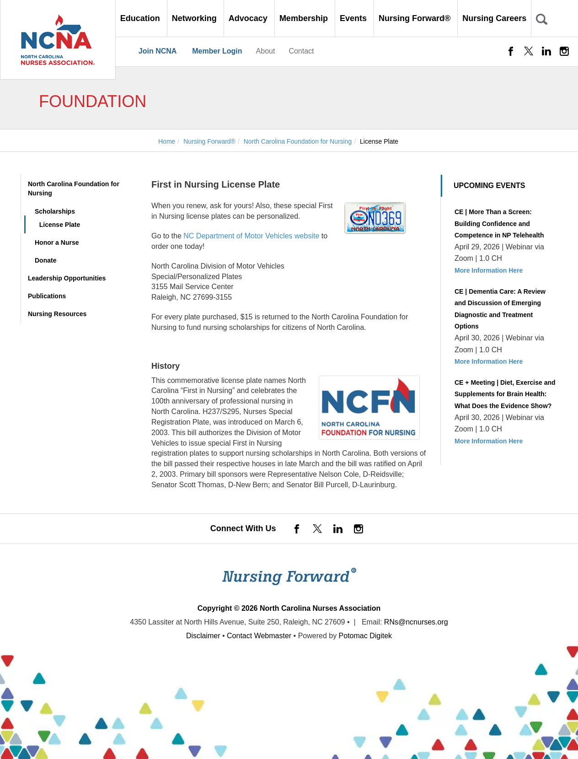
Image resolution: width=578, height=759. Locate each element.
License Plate (59, 224)
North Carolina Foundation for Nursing (73, 188)
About (265, 51)
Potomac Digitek (365, 636)
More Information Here (489, 270)
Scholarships (55, 211)
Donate (45, 260)
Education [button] (141, 18)
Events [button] (354, 18)
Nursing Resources (57, 314)
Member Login (217, 51)
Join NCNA (158, 51)
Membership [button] (304, 18)
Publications (47, 296)
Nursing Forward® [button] (416, 18)
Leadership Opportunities (67, 278)
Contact (301, 51)
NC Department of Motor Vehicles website (251, 236)
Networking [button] (195, 18)
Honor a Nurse (57, 242)
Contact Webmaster (259, 636)
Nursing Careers (494, 18)
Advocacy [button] (249, 18)
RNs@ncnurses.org (416, 622)
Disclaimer (203, 636)
